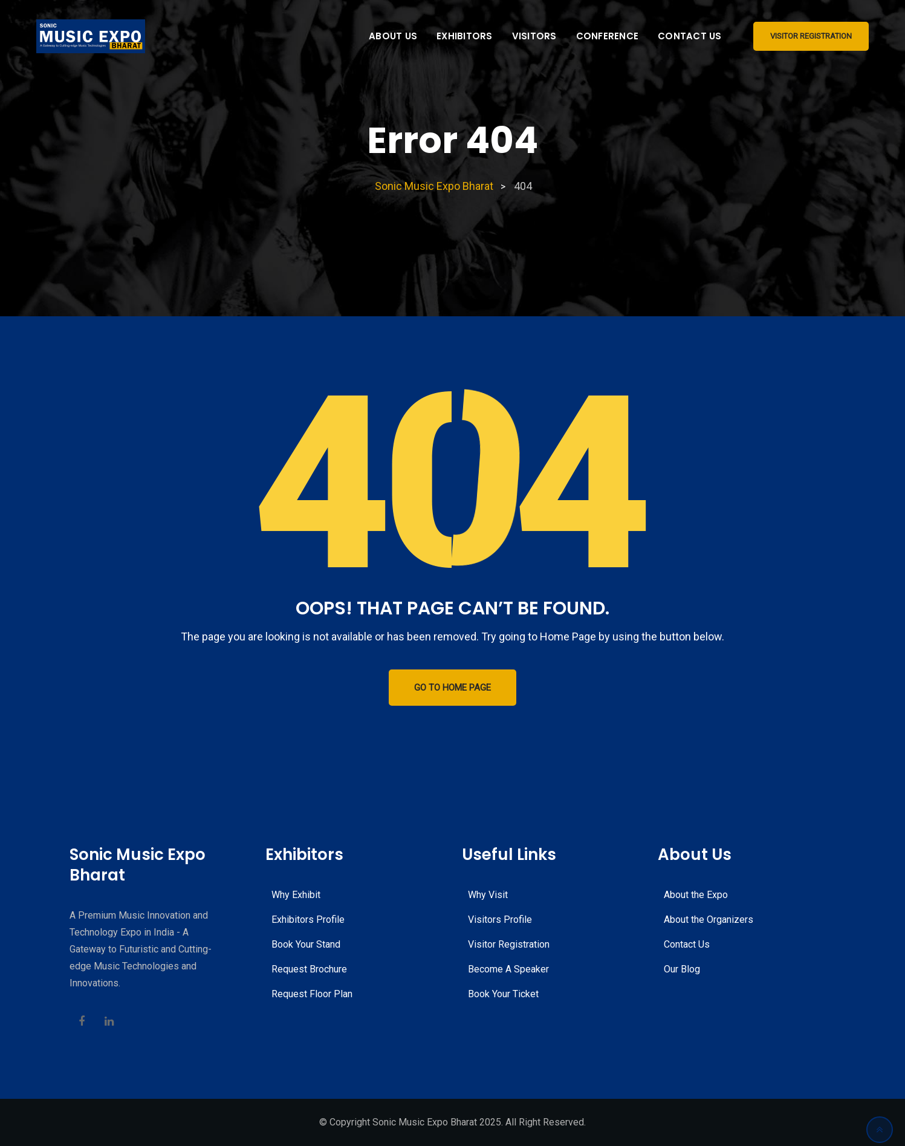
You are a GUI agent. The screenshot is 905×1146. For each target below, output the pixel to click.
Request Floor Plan (311, 994)
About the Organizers (708, 919)
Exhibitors (464, 36)
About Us (393, 36)
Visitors (534, 36)
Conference (607, 36)
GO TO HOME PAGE (452, 687)
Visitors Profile (500, 919)
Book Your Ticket (503, 994)
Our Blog (682, 969)
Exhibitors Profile (308, 919)
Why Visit (488, 894)
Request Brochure (309, 969)
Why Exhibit (295, 894)
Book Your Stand (305, 944)
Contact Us (690, 36)
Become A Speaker (508, 969)
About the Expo (696, 894)
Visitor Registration (811, 36)
